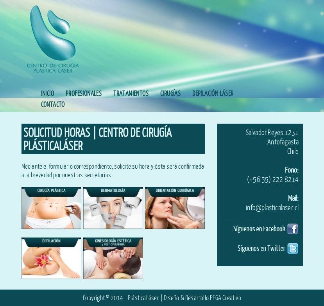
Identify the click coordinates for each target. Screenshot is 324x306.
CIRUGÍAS (170, 93)
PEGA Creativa (225, 297)
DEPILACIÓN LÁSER (212, 93)
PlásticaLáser (143, 297)
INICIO (47, 93)
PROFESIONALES (84, 93)
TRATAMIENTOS (131, 93)
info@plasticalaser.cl (272, 207)
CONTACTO (53, 104)
